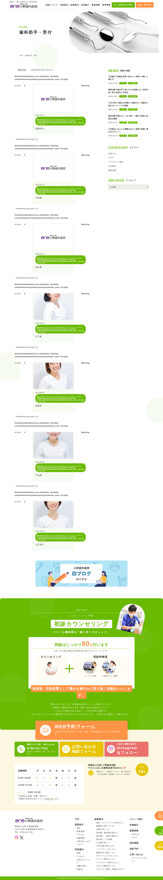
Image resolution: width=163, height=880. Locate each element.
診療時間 (81, 838)
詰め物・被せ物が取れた (107, 833)
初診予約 (134, 849)
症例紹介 (85, 5)
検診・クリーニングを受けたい (110, 823)
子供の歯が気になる (105, 846)
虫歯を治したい (103, 829)
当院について (51, 5)
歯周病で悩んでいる (105, 826)
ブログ (111, 158)
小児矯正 (112, 166)
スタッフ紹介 (136, 819)
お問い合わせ (136, 854)
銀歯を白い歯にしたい (106, 852)
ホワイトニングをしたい (107, 856)
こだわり (81, 856)
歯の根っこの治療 (104, 839)
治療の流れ (82, 866)
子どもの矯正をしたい (106, 866)
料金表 (80, 869)
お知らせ (112, 153)
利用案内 (64, 5)
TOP (77, 819)
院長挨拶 (81, 831)
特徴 (79, 853)
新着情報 (96, 5)
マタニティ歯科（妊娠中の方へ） (111, 869)
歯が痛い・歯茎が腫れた (107, 836)
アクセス (81, 835)
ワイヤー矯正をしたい (106, 859)
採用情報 (106, 5)
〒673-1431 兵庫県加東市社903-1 (107, 768)
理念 (79, 828)
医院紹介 (79, 824)
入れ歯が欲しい (103, 842)
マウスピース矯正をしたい (108, 862)
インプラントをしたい (106, 849)
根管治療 (112, 170)
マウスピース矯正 (116, 162)
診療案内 (75, 5)
